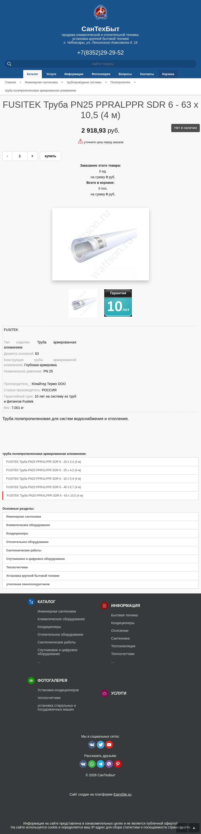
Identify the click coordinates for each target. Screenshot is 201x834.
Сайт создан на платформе (100, 794)
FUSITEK (11, 330)
